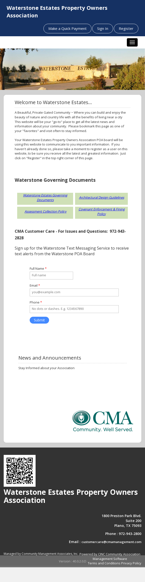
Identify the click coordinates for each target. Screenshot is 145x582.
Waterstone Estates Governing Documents (45, 197)
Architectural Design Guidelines (101, 197)
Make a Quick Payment (67, 28)
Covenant (85, 209)
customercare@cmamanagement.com (111, 542)
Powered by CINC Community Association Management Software (109, 556)
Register (126, 28)
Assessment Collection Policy (45, 211)
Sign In (102, 28)
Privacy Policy (131, 563)
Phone (36, 302)
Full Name (38, 268)
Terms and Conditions (104, 563)
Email (35, 285)
